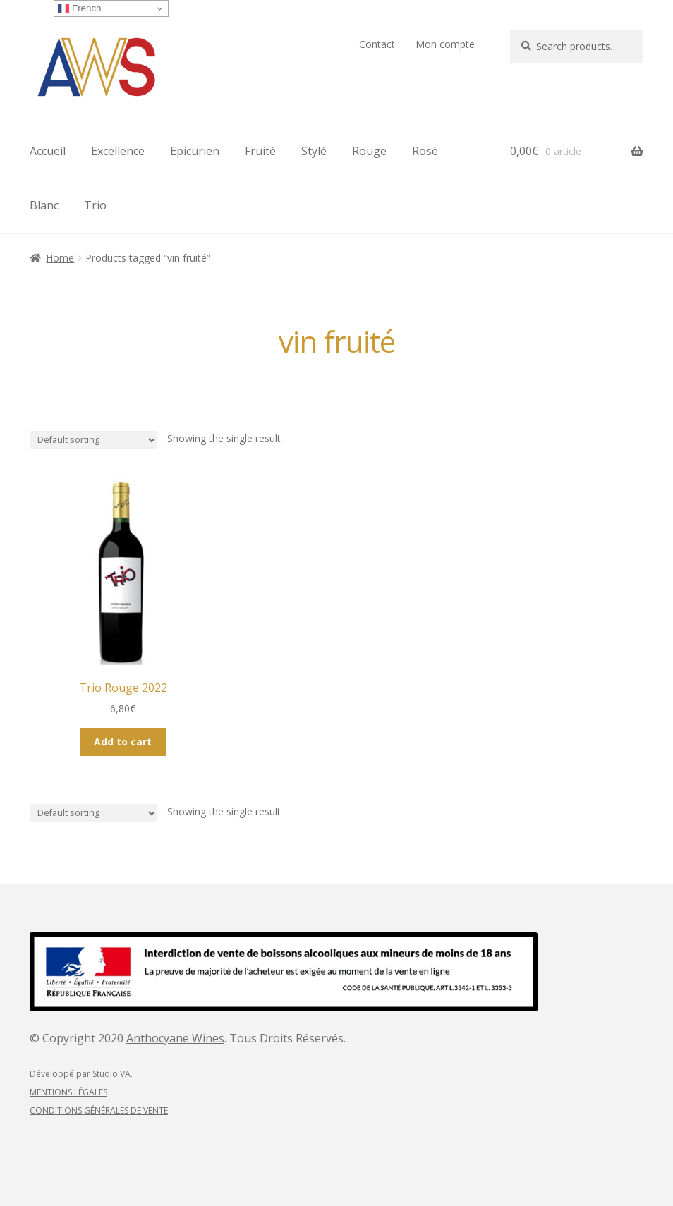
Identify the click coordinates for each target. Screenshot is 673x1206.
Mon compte (445, 44)
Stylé (314, 151)
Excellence (118, 151)
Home (60, 257)
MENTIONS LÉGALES (68, 1092)
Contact (377, 44)
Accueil (48, 151)
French (79, 8)
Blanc (44, 205)
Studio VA (111, 1074)
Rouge (369, 151)
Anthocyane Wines (175, 1038)
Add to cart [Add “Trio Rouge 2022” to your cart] (123, 741)
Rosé (425, 151)
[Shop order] (93, 440)
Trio (95, 205)
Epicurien (194, 151)
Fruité (260, 151)
